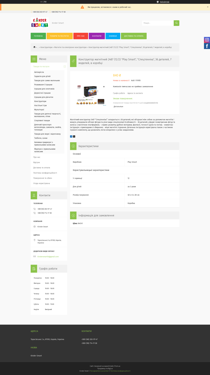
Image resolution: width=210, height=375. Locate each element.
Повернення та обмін (42, 178)
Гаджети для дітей (42, 76)
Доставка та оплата (133, 36)
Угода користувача (41, 183)
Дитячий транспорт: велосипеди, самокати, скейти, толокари (47, 127)
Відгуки (36, 162)
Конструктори (46, 47)
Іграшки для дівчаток (43, 97)
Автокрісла (39, 72)
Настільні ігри (40, 105)
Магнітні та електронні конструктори (70, 47)
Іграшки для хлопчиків (44, 89)
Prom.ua (117, 366)
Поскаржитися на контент (99, 371)
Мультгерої (39, 110)
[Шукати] (176, 23)
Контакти (96, 36)
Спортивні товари (42, 120)
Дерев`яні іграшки (42, 93)
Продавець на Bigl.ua (105, 368)
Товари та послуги (59, 36)
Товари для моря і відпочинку (47, 134)
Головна (38, 36)
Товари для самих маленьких (47, 80)
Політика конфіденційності (45, 173)
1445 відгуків (164, 2)
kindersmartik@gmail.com (48, 257)
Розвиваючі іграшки (43, 85)
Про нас (81, 36)
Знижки (113, 36)
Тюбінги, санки (40, 138)
